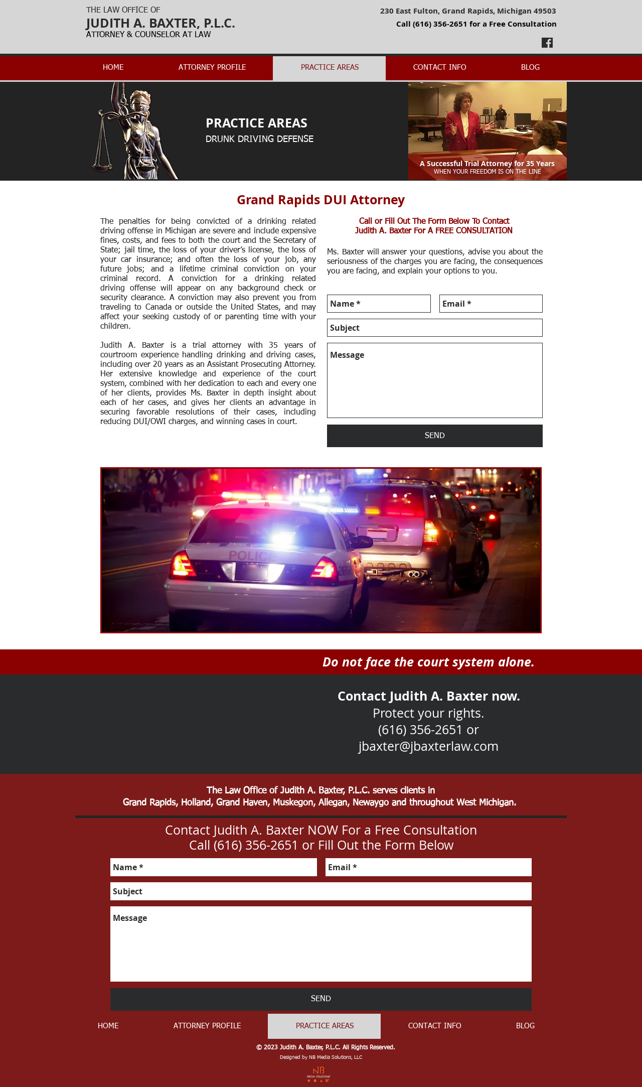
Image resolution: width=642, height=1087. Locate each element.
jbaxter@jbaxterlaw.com (429, 746)
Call (367, 222)
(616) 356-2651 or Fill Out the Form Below (333, 845)
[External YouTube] (183, 709)
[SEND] (435, 436)
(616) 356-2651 (440, 24)
